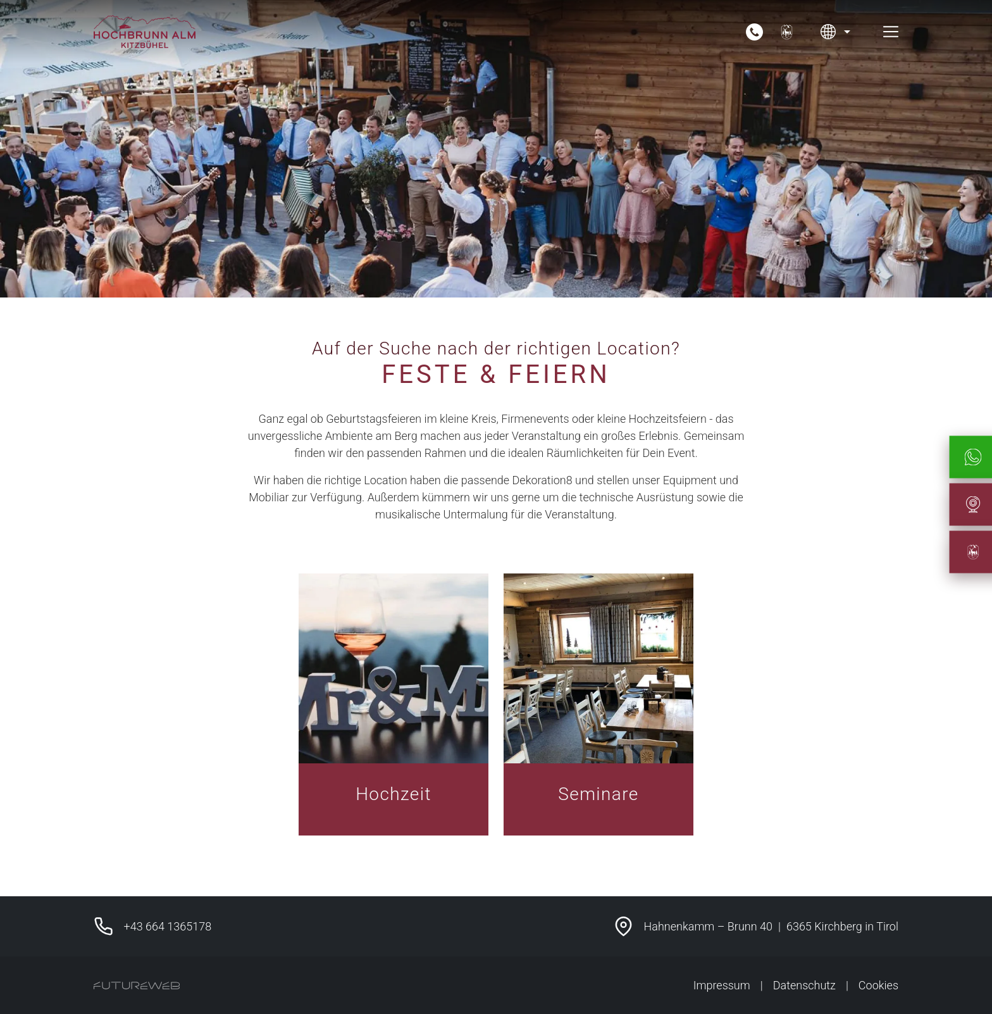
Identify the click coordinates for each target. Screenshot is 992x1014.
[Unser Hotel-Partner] (786, 32)
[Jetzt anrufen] (754, 32)
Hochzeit (393, 794)
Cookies (878, 985)
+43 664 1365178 (168, 926)
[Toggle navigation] (891, 32)
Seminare (598, 794)
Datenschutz (804, 985)
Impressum (721, 985)
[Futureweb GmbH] (136, 985)
